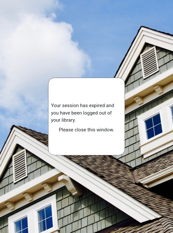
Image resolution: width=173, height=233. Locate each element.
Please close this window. (86, 130)
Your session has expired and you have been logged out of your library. (82, 113)
